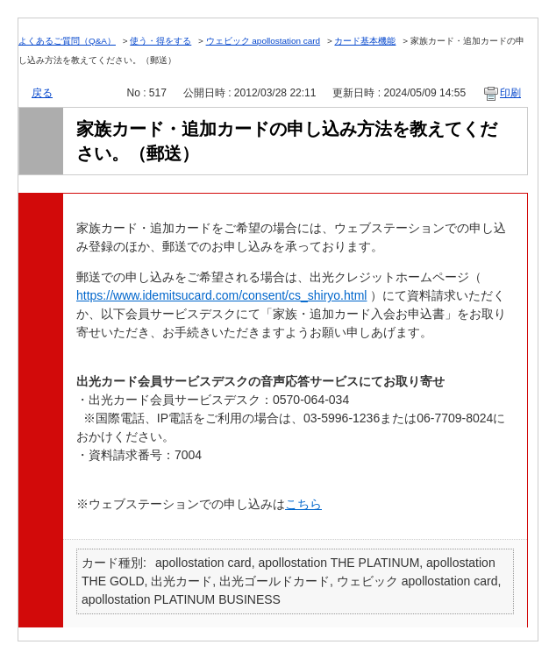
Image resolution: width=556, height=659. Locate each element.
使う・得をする (160, 41)
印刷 (510, 93)
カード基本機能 (365, 41)
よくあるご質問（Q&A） (67, 41)
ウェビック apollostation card (263, 41)
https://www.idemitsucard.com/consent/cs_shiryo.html (221, 295)
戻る (42, 93)
